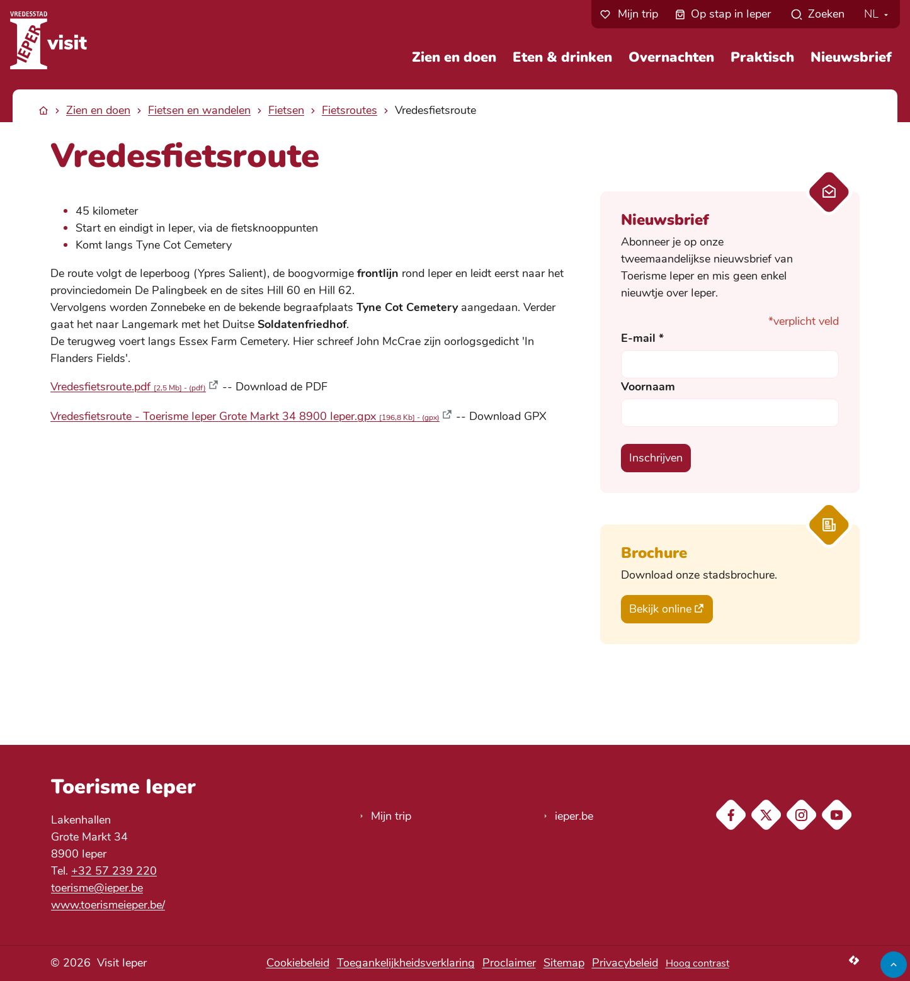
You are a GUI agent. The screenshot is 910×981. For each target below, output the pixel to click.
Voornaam (648, 386)
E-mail (642, 338)
